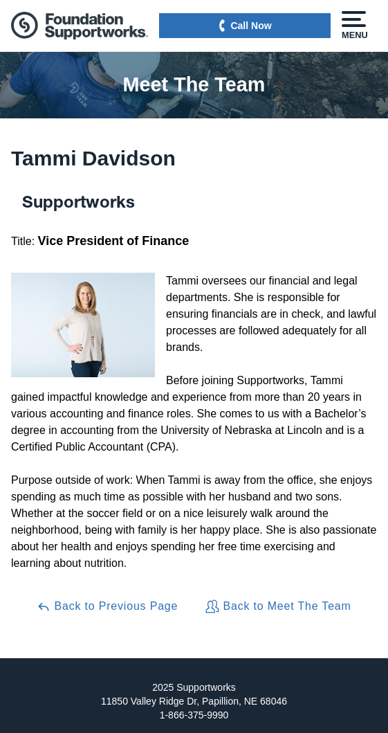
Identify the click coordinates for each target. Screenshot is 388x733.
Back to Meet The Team (278, 606)
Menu (354, 25)
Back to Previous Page (107, 606)
